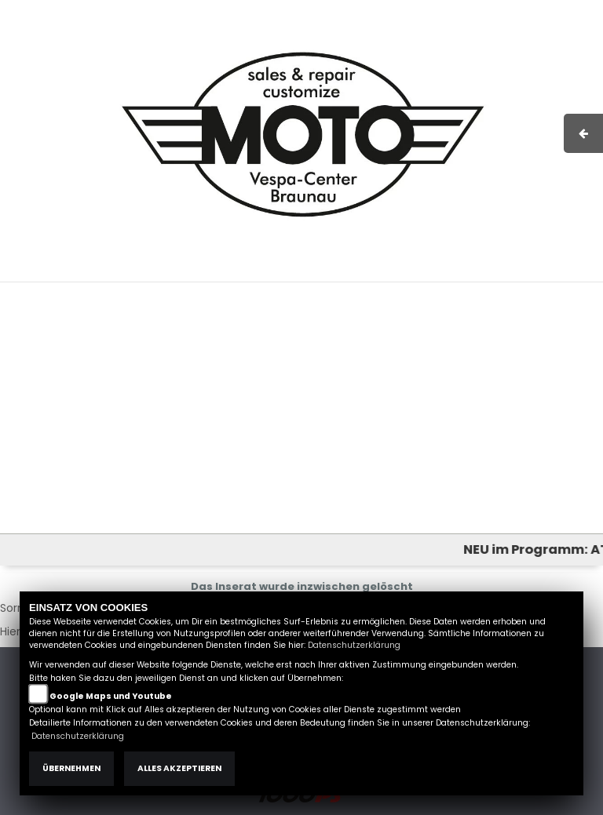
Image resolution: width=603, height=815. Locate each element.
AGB (422, 274)
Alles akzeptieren (179, 768)
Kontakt (465, 274)
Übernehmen (71, 768)
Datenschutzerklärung (354, 645)
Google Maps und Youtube (110, 696)
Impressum (368, 274)
